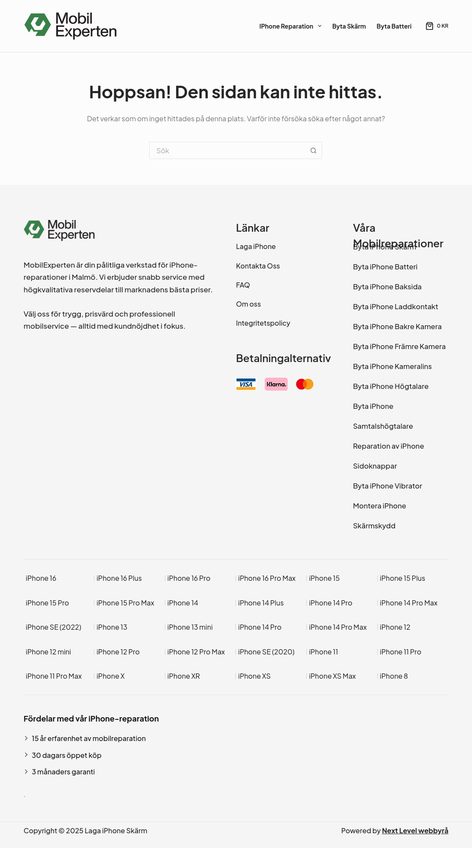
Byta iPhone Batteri (385, 266)
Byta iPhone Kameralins (392, 366)
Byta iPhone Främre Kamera (399, 346)
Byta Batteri (394, 26)
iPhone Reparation (291, 26)
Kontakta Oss (258, 266)
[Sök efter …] (227, 150)
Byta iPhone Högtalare (391, 386)
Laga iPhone (256, 246)
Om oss (248, 304)
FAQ (243, 285)
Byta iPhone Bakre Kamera (397, 326)
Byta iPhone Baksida (387, 286)
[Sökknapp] (313, 150)
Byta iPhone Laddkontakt (395, 306)
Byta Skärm (349, 26)
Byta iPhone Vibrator (387, 485)
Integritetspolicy (263, 323)
